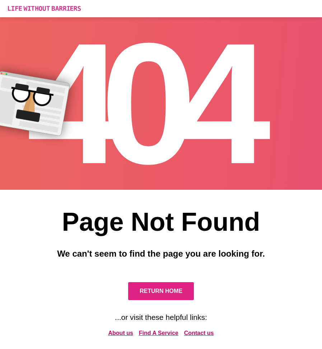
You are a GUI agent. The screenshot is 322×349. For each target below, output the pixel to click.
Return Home (161, 291)
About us (120, 333)
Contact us (199, 333)
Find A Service (158, 333)
